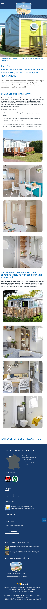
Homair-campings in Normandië (22, 591)
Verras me (11, 514)
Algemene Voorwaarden (33, 587)
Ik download (12, 531)
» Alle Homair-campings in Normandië (16, 576)
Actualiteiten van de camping (18, 542)
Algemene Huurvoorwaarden (17, 589)
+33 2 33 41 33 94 (27, 459)
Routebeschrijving (28, 462)
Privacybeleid (31, 589)
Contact (25, 464)
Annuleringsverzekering (17, 587)
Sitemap (6, 587)
